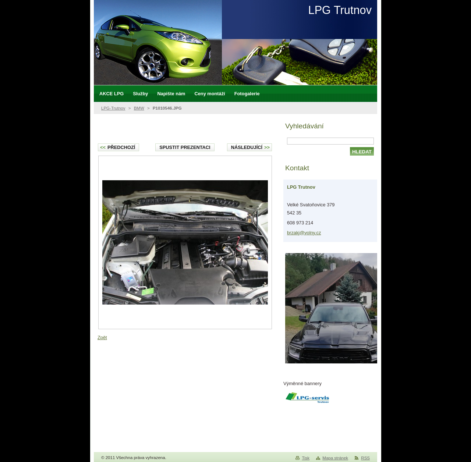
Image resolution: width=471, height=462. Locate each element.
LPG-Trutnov (113, 108)
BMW (139, 108)
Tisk (305, 458)
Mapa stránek (335, 458)
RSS (365, 458)
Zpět (102, 337)
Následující (250, 147)
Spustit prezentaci (184, 147)
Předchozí (117, 147)
